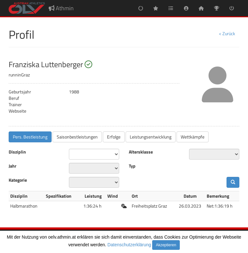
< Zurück (227, 33)
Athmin (61, 8)
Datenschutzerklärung (129, 244)
